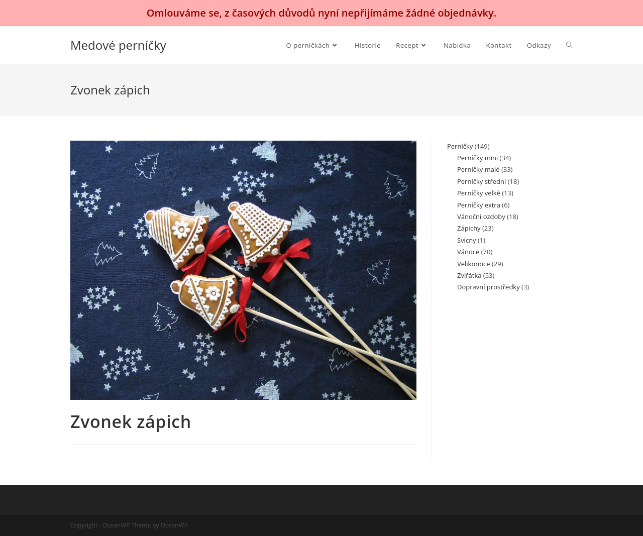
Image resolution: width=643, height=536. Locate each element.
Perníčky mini (477, 157)
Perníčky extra (478, 204)
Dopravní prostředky (488, 286)
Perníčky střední (481, 181)
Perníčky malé (478, 169)
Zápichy (469, 228)
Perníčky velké (478, 192)
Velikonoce (473, 263)
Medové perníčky (118, 45)
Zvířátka (469, 275)
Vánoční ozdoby (481, 216)
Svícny (466, 240)
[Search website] (569, 45)
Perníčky (460, 146)
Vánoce (468, 251)
